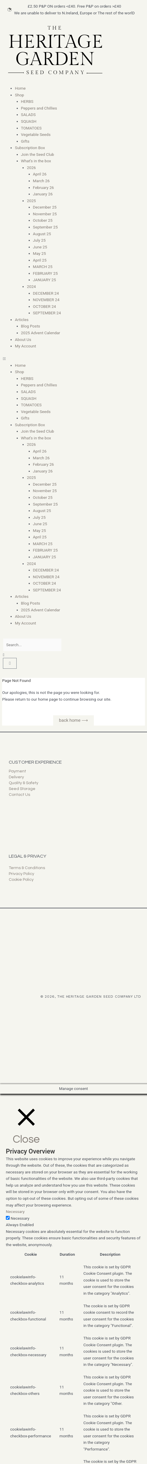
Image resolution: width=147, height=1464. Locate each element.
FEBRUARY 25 (45, 273)
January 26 (43, 194)
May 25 (39, 253)
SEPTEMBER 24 (47, 312)
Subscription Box (30, 147)
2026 (31, 167)
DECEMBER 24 (46, 293)
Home (20, 88)
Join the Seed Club (37, 154)
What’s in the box (36, 160)
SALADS (28, 114)
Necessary (20, 1218)
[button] (73, 358)
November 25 (45, 213)
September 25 (45, 227)
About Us (23, 339)
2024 (31, 286)
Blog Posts (30, 326)
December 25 (45, 207)
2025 (31, 200)
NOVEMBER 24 (46, 299)
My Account (25, 346)
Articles (21, 319)
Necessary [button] (15, 1211)
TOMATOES (31, 128)
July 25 (39, 240)
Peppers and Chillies (39, 108)
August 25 (42, 233)
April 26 (40, 174)
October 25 (43, 220)
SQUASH (29, 121)
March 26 (41, 180)
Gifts (25, 141)
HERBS (27, 101)
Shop (19, 95)
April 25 (40, 260)
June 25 (40, 247)
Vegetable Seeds (36, 134)
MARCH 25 (43, 266)
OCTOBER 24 (44, 306)
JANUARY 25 (44, 279)
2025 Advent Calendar (40, 332)
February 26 (43, 187)
